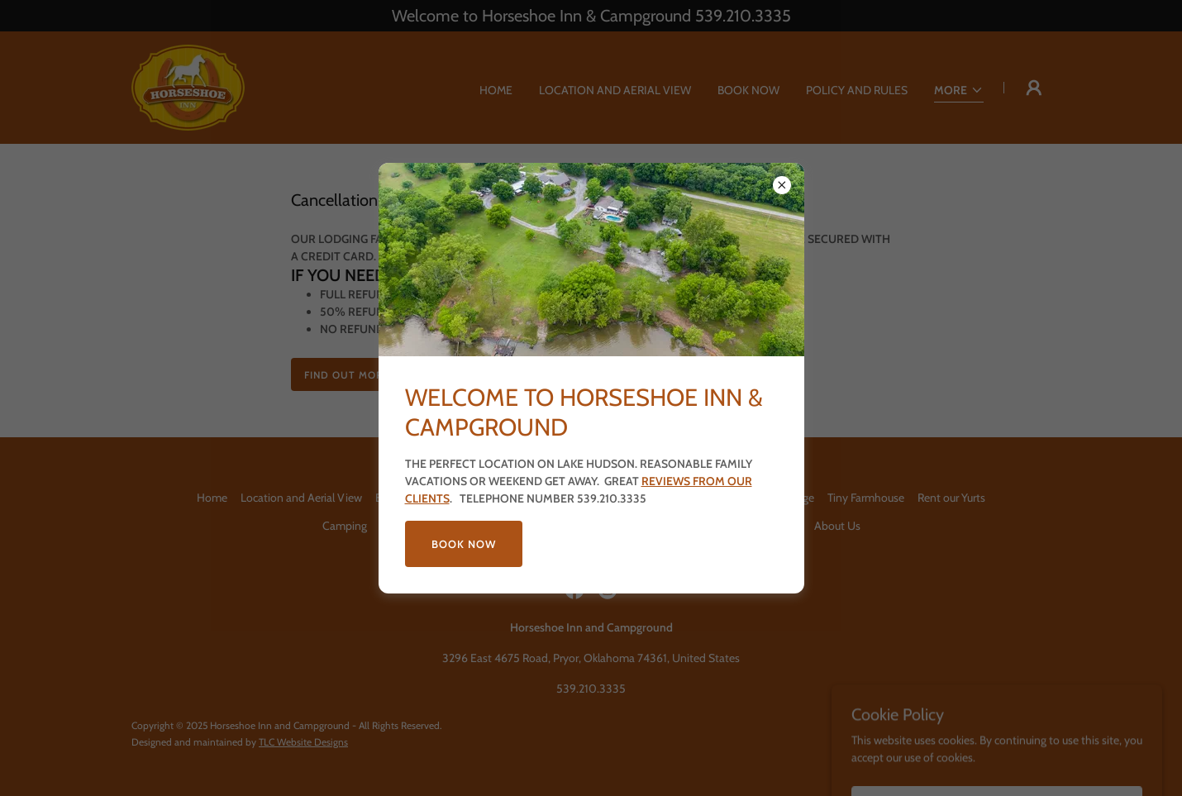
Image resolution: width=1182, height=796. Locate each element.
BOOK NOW (463, 544)
